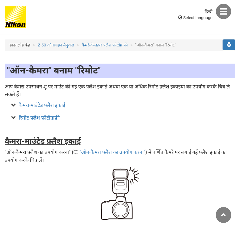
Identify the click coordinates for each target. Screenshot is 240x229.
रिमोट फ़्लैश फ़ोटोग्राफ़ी (39, 118)
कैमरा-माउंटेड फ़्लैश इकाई (42, 105)
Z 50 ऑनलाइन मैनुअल (56, 45)
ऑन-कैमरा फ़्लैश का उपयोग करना (112, 152)
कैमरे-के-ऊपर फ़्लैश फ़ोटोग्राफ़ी (105, 45)
